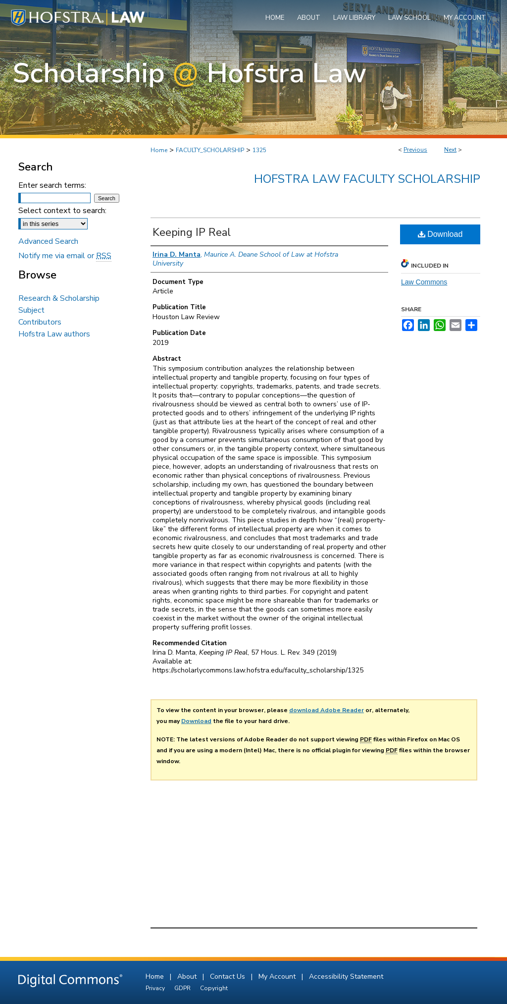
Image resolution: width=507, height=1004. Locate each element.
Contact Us (228, 976)
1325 (259, 150)
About (188, 976)
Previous (415, 150)
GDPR (183, 988)
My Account (278, 976)
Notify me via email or (64, 255)
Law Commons (424, 282)
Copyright (214, 988)
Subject (31, 310)
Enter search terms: (52, 185)
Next (450, 150)
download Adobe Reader (326, 710)
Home (159, 150)
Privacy (156, 988)
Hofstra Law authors (54, 334)
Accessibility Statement (346, 976)
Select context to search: (62, 210)
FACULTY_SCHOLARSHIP (210, 150)
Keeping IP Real (191, 232)
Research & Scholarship (59, 298)
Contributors (39, 322)
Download (440, 234)
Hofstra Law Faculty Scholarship (367, 179)
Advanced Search (48, 241)
